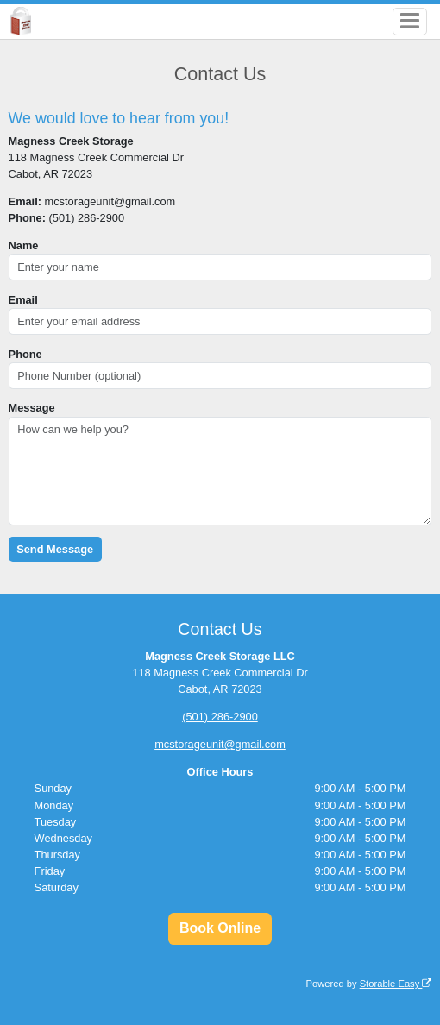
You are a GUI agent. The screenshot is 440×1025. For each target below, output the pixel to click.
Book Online (220, 928)
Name (24, 245)
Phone (25, 354)
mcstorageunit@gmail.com (220, 744)
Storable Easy (396, 983)
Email (23, 299)
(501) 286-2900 (220, 716)
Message (32, 407)
